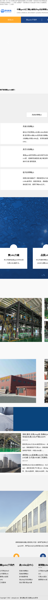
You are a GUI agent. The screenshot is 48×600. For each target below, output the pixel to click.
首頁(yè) (10, 20)
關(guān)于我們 (31, 20)
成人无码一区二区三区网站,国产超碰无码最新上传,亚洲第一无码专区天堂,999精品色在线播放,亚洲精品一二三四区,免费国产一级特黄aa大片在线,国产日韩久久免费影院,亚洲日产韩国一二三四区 (23, 2)
